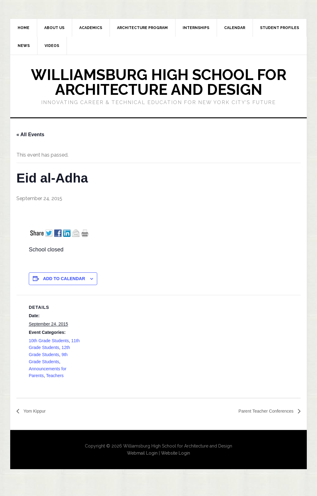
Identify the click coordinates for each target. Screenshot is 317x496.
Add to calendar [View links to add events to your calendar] (64, 278)
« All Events (30, 134)
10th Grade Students (49, 340)
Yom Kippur (35, 411)
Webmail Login (142, 453)
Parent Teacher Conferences (262, 411)
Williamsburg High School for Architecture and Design (158, 82)
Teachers (55, 375)
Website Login (175, 453)
